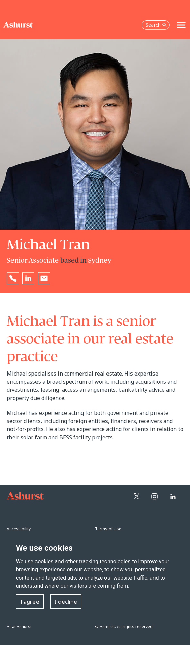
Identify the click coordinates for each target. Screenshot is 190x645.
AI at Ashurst (19, 626)
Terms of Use (108, 529)
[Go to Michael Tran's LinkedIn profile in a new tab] (28, 278)
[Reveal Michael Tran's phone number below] (13, 278)
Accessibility (19, 529)
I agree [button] (29, 601)
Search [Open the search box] (156, 25)
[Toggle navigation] (181, 25)
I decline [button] (66, 601)
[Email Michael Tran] (44, 278)
